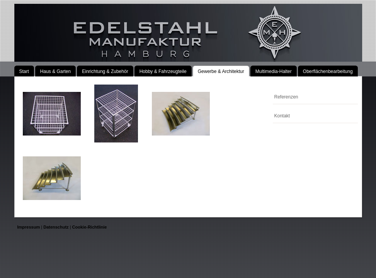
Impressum (28, 227)
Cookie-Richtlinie (89, 227)
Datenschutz (55, 227)
